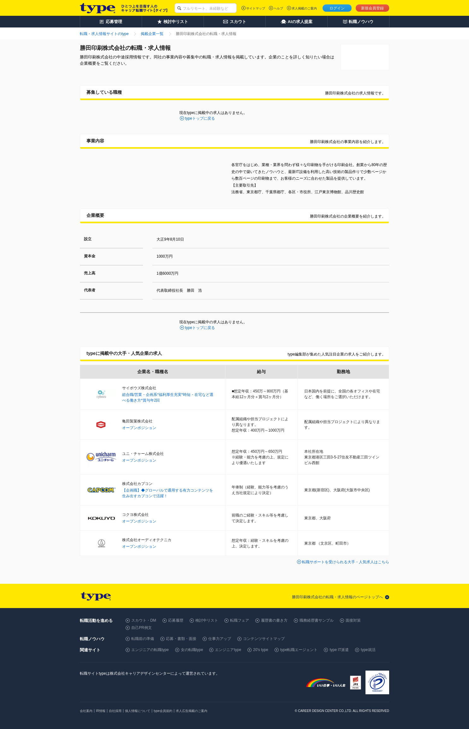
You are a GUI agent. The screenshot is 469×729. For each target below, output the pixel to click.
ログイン (337, 8)
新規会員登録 (372, 8)
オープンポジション (139, 428)
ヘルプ (278, 8)
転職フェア (239, 620)
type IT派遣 (339, 650)
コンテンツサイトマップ (264, 638)
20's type (260, 650)
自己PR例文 (141, 627)
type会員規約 (163, 711)
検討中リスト (206, 620)
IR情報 (100, 711)
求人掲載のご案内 (304, 8)
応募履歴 (175, 620)
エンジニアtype (228, 650)
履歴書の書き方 (274, 620)
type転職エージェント (299, 650)
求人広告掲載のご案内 (191, 711)
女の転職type (192, 650)
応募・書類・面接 (181, 638)
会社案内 (86, 711)
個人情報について (137, 711)
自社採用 (115, 711)
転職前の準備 (142, 638)
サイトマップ (255, 8)
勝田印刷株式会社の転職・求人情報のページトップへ (337, 597)
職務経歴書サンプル (317, 620)
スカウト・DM (143, 620)
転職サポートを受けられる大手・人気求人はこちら (345, 562)
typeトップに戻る (200, 118)
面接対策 (353, 620)
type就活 (368, 650)
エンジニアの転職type (150, 650)
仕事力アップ (219, 638)
